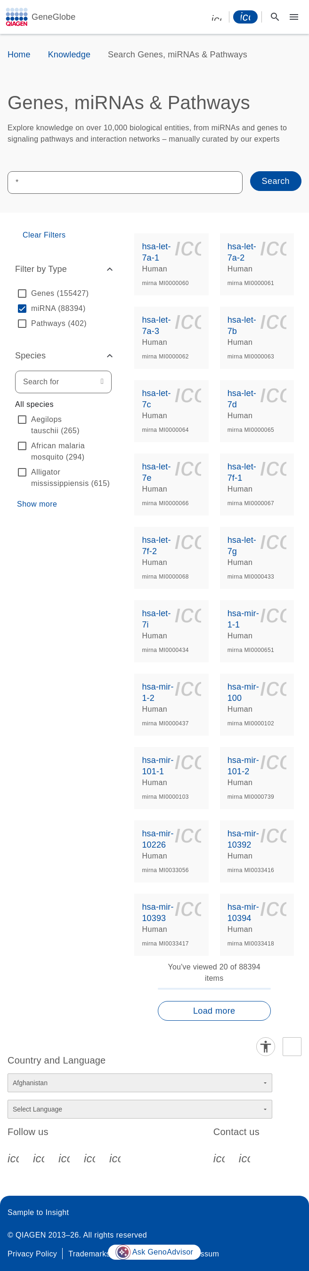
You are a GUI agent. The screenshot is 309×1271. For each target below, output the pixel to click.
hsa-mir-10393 (157, 912)
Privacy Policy (32, 1254)
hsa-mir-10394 (243, 912)
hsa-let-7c (156, 399)
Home (19, 54)
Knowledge (69, 54)
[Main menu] (294, 17)
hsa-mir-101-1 (157, 765)
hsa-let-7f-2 (156, 545)
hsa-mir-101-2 (243, 765)
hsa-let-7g (242, 545)
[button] (63, 269)
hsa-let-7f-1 (242, 472)
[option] (63, 293)
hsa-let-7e (156, 472)
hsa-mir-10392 (243, 839)
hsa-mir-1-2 (157, 692)
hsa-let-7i (156, 619)
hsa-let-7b (242, 325)
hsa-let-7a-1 (156, 252)
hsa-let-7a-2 (242, 252)
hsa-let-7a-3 (156, 325)
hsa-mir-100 (243, 692)
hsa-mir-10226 (157, 839)
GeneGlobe (53, 17)
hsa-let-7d (242, 399)
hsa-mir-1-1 (243, 619)
